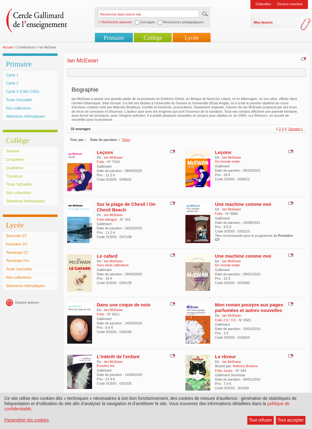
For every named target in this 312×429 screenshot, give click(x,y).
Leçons (105, 152)
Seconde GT (16, 236)
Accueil (8, 47)
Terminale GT (17, 253)
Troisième (14, 176)
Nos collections (18, 108)
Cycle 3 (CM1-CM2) (22, 91)
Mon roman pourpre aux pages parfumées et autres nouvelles (249, 307)
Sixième (12, 151)
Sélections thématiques (25, 116)
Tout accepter (290, 420)
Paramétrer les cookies (26, 420)
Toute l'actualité (19, 100)
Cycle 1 (12, 75)
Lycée (191, 37)
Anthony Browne (245, 366)
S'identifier (263, 4)
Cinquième (15, 159)
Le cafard (107, 256)
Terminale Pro (17, 261)
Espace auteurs (27, 302)
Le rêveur (225, 356)
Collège (152, 37)
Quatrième (14, 168)
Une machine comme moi (243, 204)
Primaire (114, 37)
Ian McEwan (113, 157)
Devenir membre (289, 4)
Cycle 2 (12, 83)
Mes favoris (263, 22)
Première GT (16, 244)
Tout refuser (260, 420)
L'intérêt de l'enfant (118, 356)
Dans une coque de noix (124, 304)
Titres (126, 140)
